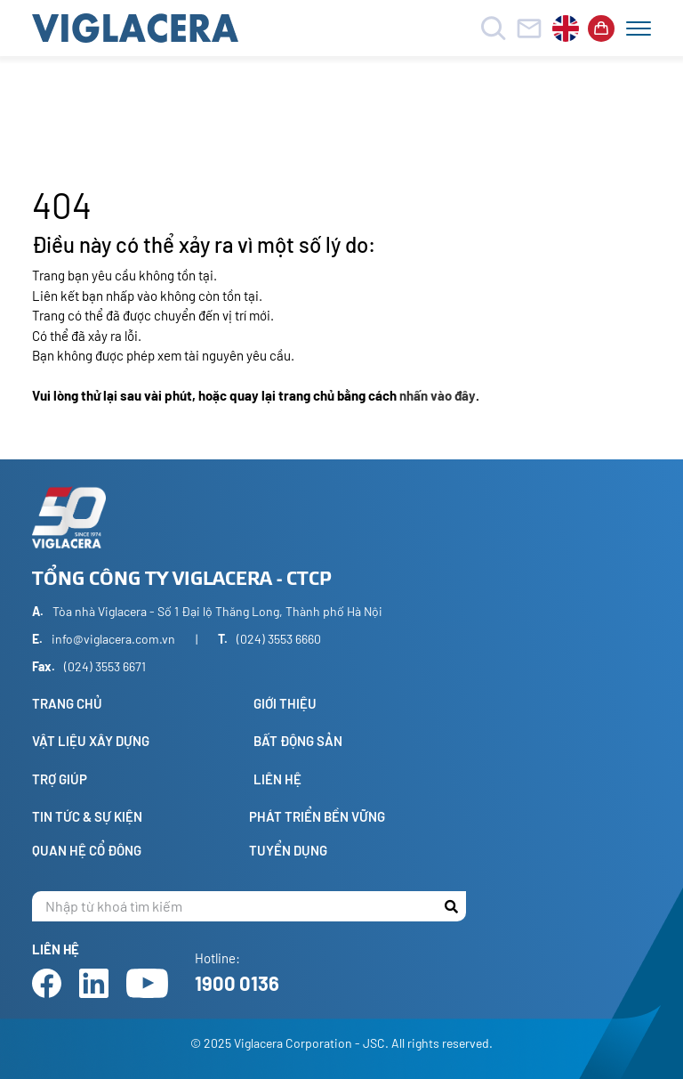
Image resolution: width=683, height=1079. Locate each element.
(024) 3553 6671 (105, 666)
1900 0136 (237, 982)
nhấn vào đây (437, 395)
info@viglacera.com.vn (113, 638)
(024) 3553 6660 (279, 638)
